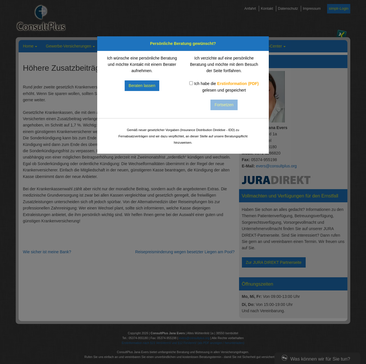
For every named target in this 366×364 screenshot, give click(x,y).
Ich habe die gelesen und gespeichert (224, 86)
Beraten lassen (142, 85)
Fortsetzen (223, 104)
